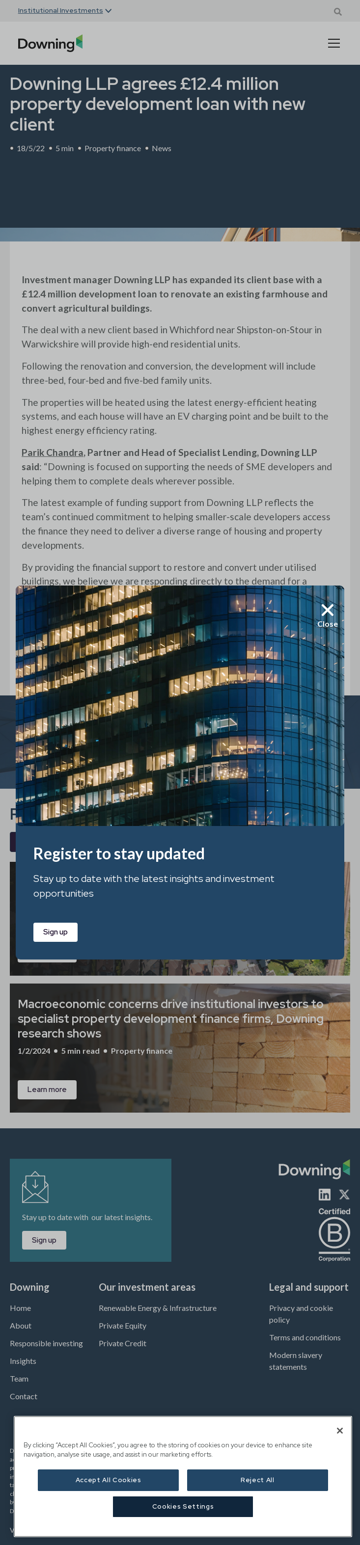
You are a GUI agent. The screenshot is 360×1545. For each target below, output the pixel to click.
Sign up (55, 932)
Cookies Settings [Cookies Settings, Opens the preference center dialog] (183, 1506)
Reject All (258, 1480)
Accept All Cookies (108, 1480)
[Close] (340, 1430)
